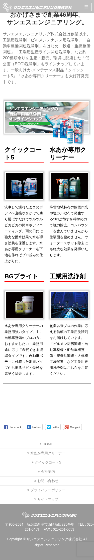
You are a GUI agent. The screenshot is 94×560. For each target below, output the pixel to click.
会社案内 (48, 472)
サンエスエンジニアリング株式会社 (54, 539)
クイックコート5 (48, 462)
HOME (48, 444)
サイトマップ (47, 499)
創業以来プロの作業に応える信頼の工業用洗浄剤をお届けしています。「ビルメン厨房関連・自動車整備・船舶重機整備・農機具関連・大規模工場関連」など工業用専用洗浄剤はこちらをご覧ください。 (69, 350)
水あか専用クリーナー (47, 453)
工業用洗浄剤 (68, 276)
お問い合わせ (47, 481)
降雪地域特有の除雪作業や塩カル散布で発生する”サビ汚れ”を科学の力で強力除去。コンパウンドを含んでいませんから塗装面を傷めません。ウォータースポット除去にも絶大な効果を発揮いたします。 (69, 231)
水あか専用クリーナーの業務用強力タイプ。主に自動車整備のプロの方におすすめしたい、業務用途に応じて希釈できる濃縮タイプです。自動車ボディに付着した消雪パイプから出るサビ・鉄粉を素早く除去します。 (23, 350)
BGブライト (21, 276)
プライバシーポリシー (47, 490)
